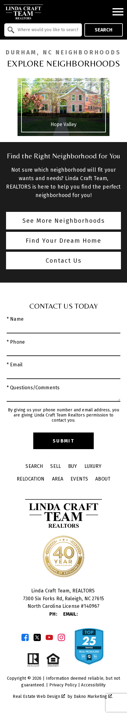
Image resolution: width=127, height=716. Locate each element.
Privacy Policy (63, 685)
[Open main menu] (118, 12)
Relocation (31, 479)
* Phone (16, 342)
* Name (15, 319)
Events (79, 479)
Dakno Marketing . (93, 696)
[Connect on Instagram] (61, 637)
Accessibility (93, 685)
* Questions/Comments (33, 387)
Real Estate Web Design (39, 696)
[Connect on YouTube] (49, 637)
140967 (91, 606)
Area (57, 479)
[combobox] (43, 30)
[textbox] (47, 30)
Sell (55, 466)
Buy (72, 466)
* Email (14, 365)
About (102, 479)
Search (103, 30)
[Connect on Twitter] (37, 637)
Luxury (93, 466)
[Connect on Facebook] (25, 637)
